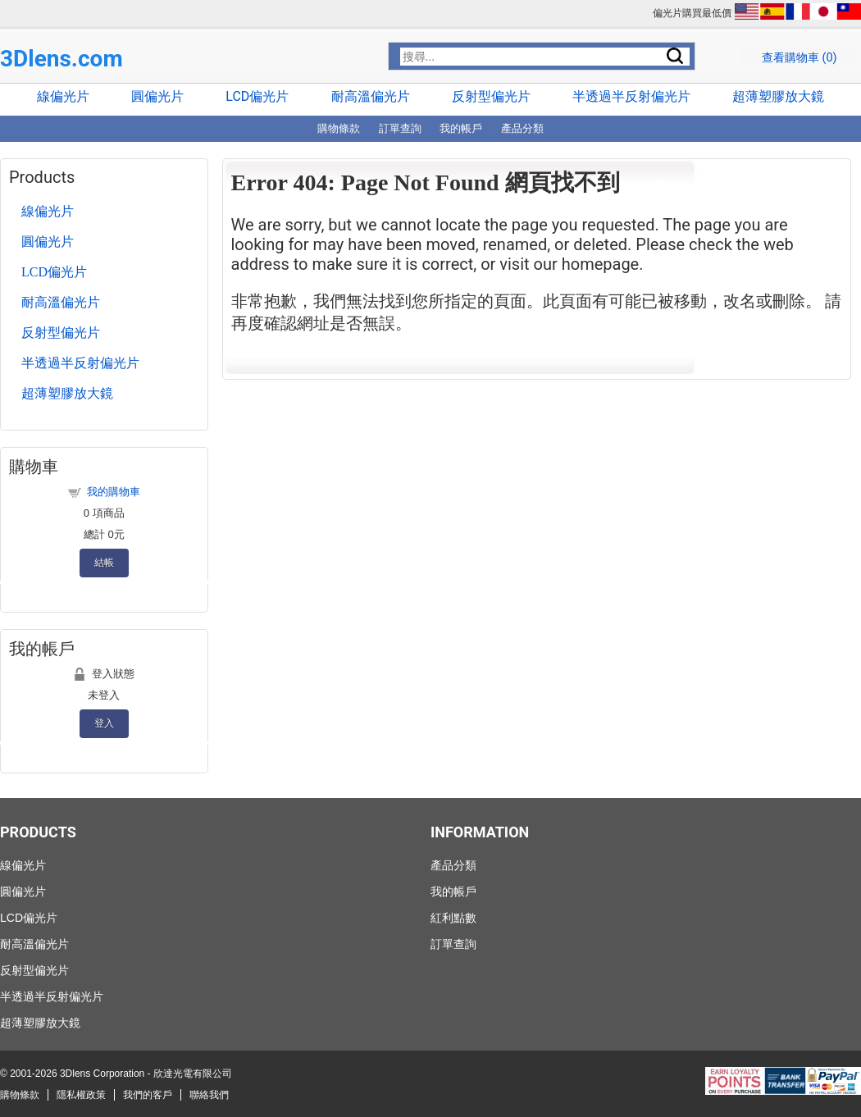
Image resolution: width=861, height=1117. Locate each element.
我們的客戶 (147, 1095)
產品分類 (522, 128)
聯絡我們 (209, 1095)
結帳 (104, 562)
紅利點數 (453, 917)
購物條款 (338, 128)
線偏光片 (63, 96)
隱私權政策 (81, 1095)
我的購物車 (113, 492)
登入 (104, 723)
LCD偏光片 (257, 96)
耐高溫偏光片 (370, 96)
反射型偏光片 (491, 96)
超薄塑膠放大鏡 (778, 96)
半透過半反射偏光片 (631, 96)
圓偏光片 (157, 96)
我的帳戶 (461, 128)
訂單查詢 (400, 128)
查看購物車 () (799, 58)
